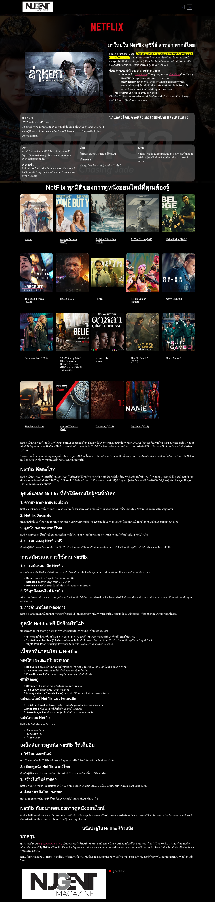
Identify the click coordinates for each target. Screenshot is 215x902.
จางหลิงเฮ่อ (141, 74)
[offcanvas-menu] (189, 7)
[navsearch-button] (182, 7)
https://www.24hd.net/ (50, 843)
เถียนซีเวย (174, 74)
